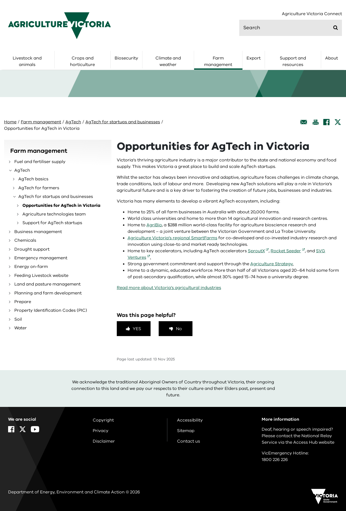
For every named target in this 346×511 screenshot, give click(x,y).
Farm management (218, 61)
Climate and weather (168, 61)
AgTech (73, 122)
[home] (59, 25)
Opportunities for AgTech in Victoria (61, 205)
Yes (137, 329)
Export (254, 58)
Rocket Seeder (286, 251)
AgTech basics (33, 179)
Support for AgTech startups (52, 223)
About (331, 58)
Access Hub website (313, 442)
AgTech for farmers (38, 188)
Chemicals (25, 240)
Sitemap (185, 431)
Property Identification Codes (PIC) (50, 310)
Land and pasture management (47, 284)
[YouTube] (35, 429)
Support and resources (293, 61)
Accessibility (190, 420)
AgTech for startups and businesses (122, 122)
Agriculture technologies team (54, 214)
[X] (338, 122)
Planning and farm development (48, 293)
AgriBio (154, 225)
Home (10, 122)
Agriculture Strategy (271, 264)
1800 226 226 (275, 460)
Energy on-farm (31, 267)
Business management (38, 232)
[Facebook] (326, 122)
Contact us (188, 441)
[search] (290, 28)
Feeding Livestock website (41, 275)
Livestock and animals (27, 61)
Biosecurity (126, 58)
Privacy (100, 431)
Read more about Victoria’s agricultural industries (169, 288)
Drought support (31, 249)
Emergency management (40, 258)
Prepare (22, 302)
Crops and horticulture (82, 61)
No (179, 329)
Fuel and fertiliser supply (39, 162)
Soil (18, 319)
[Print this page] (315, 122)
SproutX (256, 251)
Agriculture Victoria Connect (312, 14)
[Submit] (335, 27)
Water (20, 328)
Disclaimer (104, 441)
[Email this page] (304, 122)
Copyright (103, 420)
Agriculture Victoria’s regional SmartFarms (172, 238)
